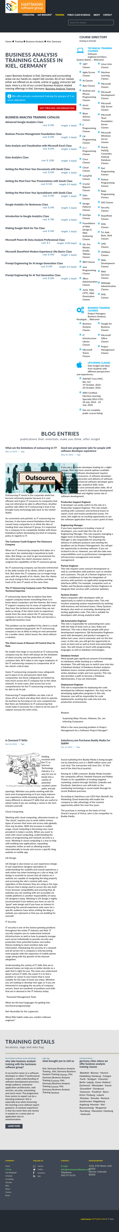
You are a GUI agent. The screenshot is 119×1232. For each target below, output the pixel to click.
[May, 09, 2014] (67, 455)
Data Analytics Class (17, 157)
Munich (104, 1072)
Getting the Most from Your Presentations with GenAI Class (38, 181)
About (97, 15)
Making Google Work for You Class (25, 228)
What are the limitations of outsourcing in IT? (31, 447)
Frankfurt (96, 1091)
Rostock (105, 1098)
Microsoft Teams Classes (87, 352)
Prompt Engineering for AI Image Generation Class (34, 263)
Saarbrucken (85, 1101)
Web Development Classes (108, 263)
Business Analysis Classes (87, 326)
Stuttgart (91, 1079)
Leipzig (90, 1082)
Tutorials (8, 1182)
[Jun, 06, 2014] (11, 744)
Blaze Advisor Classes (86, 116)
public (55, 82)
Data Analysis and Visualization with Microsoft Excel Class (38, 145)
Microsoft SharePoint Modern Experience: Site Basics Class (38, 251)
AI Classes (88, 80)
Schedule (8, 1176)
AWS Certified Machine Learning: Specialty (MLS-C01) (93, 395)
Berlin (82, 1082)
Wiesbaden (97, 1085)
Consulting (28, 15)
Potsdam (84, 1098)
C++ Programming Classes (89, 150)
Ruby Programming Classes (108, 194)
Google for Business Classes (106, 326)
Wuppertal (101, 1107)
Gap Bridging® (11, 1173)
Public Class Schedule (78, 15)
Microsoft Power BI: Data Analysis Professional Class (35, 239)
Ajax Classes (89, 85)
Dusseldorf (85, 1088)
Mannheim (97, 1110)
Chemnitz (103, 1079)
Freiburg (91, 1095)
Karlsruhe (85, 1114)
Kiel (103, 1104)
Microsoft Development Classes (108, 95)
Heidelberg (85, 1075)
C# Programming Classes (89, 139)
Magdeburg (99, 1101)
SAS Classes (107, 202)
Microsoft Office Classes (106, 338)
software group (94, 1219)
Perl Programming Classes (108, 171)
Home (8, 41)
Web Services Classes (105, 274)
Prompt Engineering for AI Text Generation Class (33, 275)
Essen (98, 1082)
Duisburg (96, 1075)
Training (59, 15)
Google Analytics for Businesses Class (26, 204)
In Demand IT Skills (16, 740)
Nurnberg (85, 1110)
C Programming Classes (89, 128)
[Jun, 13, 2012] (66, 747)
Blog (7, 1186)
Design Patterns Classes (87, 206)
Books (7, 1195)
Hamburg (108, 1110)
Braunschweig (86, 1107)
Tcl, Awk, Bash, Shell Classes (106, 235)
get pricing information (57, 108)
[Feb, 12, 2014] (11, 451)
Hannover (85, 1091)
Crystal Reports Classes (86, 187)
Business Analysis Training (60, 88)
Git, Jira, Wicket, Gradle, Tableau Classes (87, 250)
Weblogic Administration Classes (108, 286)
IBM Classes (89, 261)
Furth (83, 1079)
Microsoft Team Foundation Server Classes (107, 121)
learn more (14, 1126)
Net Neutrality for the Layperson (21, 1011)
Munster (94, 1104)
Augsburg (84, 1104)
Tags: (23, 451)
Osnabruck (98, 1088)
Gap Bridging (44, 15)
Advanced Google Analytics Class (24, 122)
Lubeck (100, 1095)
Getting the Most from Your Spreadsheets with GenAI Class (38, 192)
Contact (107, 15)
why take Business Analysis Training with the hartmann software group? (20, 1064)
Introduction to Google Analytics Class (27, 216)
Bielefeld (84, 1072)
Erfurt (82, 1095)
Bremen (95, 1072)
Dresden (95, 1098)
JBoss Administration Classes (90, 281)
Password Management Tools (21, 996)
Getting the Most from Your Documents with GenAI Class (37, 169)
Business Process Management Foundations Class (33, 133)
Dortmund (84, 1085)
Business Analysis (35, 41)
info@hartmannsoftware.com (75, 1169)
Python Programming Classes (108, 182)
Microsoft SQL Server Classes (106, 106)
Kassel (108, 1085)
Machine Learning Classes (105, 75)
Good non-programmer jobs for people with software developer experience (86, 449)
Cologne (107, 1075)
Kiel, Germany (54, 41)
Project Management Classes (107, 349)
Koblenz (106, 1082)
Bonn (105, 1091)
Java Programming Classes (89, 270)
